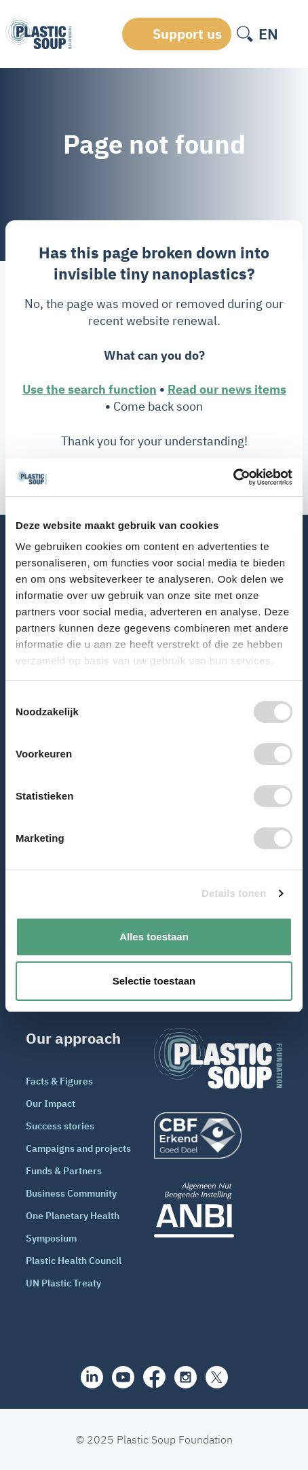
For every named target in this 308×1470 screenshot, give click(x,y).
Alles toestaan (154, 936)
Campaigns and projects (78, 1148)
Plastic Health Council (73, 1260)
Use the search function (89, 389)
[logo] (218, 1135)
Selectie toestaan (154, 981)
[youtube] (123, 1377)
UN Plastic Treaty (63, 1283)
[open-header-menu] (293, 34)
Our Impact (50, 1103)
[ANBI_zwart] (218, 1209)
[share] (92, 1377)
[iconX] (217, 1377)
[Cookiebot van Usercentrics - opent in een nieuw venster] (233, 477)
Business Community (71, 1193)
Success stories (60, 1126)
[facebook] (154, 1377)
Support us (187, 33)
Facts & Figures (59, 1081)
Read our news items (227, 389)
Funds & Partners (64, 1171)
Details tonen (233, 893)
